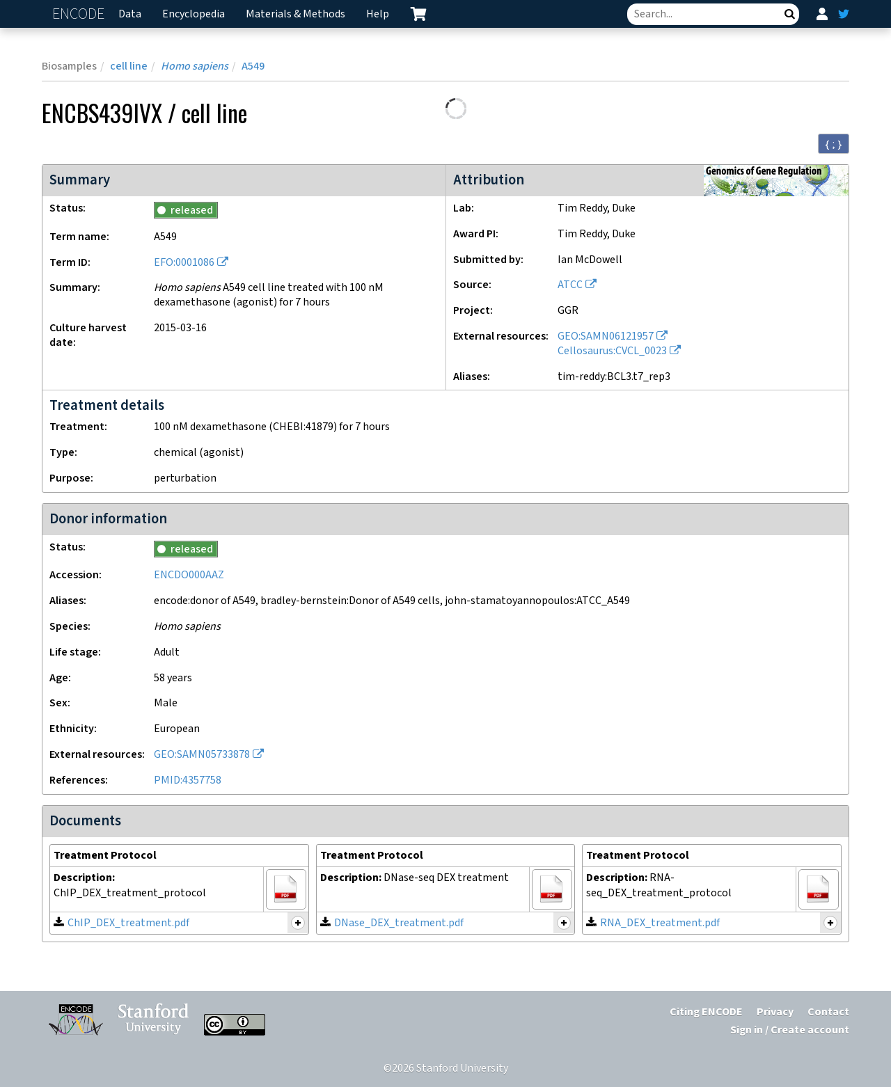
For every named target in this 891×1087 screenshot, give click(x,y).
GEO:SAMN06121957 (606, 336)
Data (129, 14)
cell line (129, 66)
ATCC (570, 285)
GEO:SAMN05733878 (202, 754)
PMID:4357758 (187, 780)
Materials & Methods (295, 14)
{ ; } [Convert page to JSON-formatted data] (834, 144)
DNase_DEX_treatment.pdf (399, 923)
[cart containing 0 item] (418, 14)
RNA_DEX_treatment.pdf (660, 923)
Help (377, 14)
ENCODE (80, 14)
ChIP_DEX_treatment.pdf (128, 923)
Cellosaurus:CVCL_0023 (612, 351)
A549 (253, 66)
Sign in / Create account (789, 1030)
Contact (828, 1012)
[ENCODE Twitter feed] (843, 13)
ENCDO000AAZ (189, 575)
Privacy (775, 1012)
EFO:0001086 (184, 262)
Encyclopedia (193, 14)
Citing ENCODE (706, 1012)
